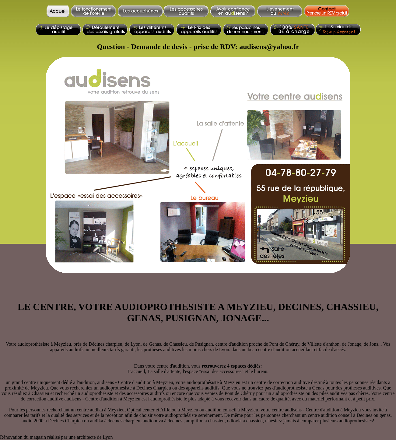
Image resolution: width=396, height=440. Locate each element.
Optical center (140, 409)
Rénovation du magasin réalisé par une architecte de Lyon (56, 437)
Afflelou (168, 409)
